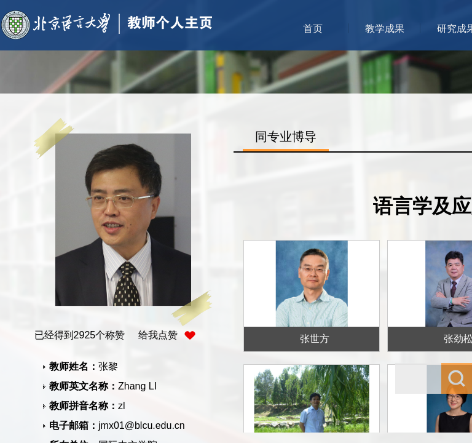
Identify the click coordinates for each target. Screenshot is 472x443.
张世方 (314, 338)
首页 (313, 28)
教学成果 (384, 28)
